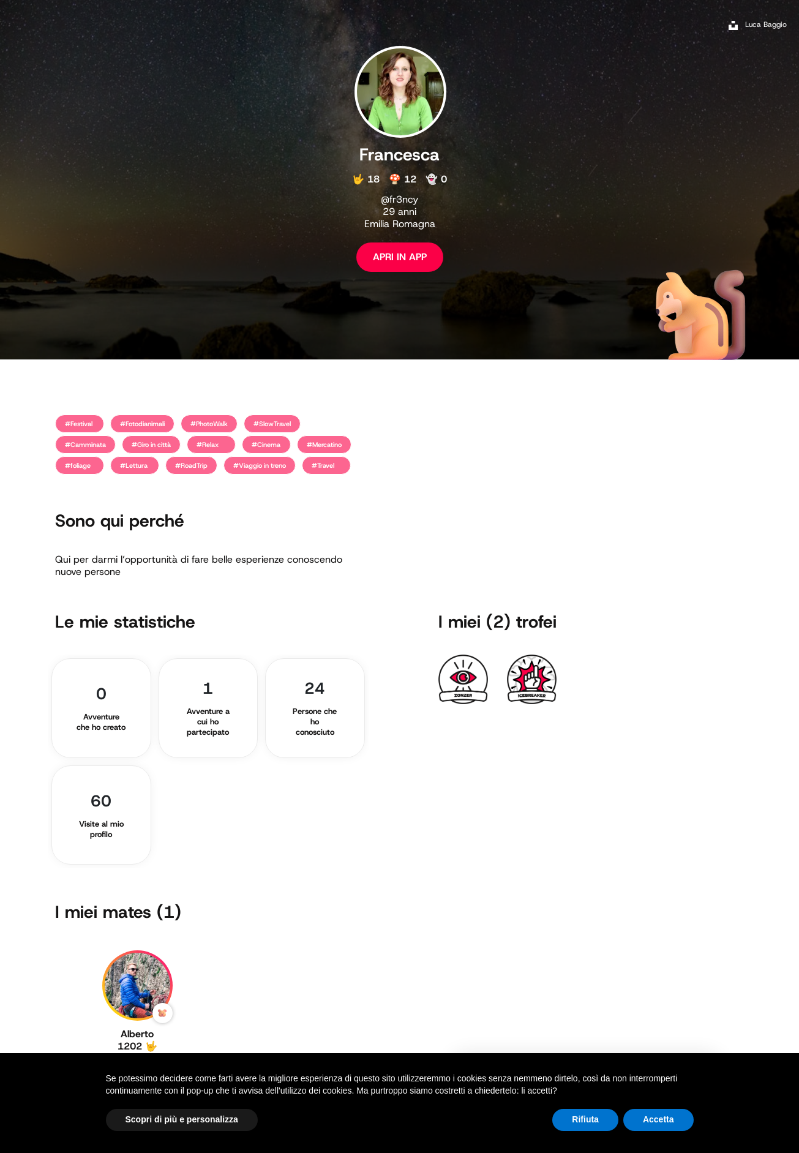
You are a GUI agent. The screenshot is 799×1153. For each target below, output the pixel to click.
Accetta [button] (658, 1119)
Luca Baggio (766, 24)
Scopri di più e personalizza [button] (182, 1119)
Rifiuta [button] (585, 1119)
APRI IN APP (400, 256)
